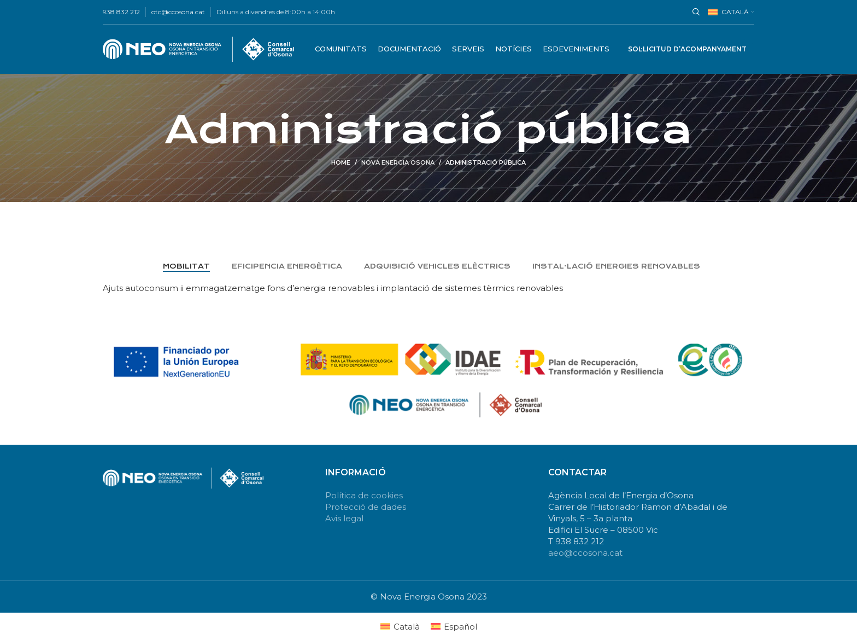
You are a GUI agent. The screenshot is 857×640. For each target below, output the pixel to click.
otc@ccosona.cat (178, 12)
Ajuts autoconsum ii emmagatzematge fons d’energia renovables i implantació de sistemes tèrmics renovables (333, 288)
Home (340, 162)
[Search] (694, 12)
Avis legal (344, 518)
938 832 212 (121, 12)
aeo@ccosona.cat (585, 553)
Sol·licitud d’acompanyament (687, 49)
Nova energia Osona (398, 162)
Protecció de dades (365, 507)
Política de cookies (364, 495)
